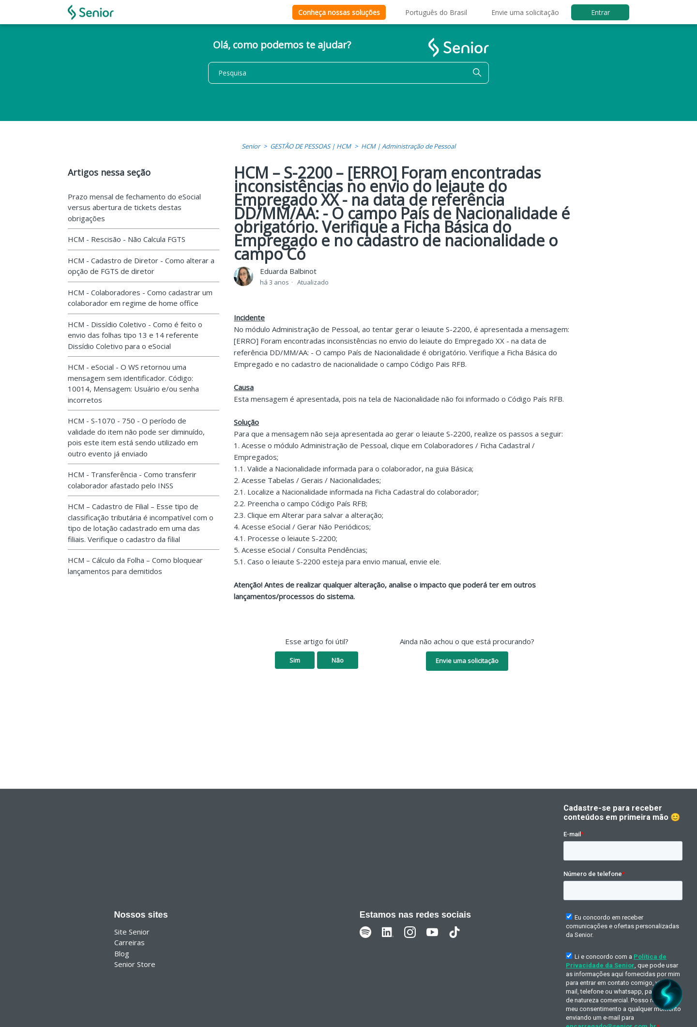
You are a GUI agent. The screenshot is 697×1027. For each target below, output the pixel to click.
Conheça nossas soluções (339, 12)
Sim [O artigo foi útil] (294, 660)
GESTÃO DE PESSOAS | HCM (310, 146)
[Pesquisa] (348, 73)
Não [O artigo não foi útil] (338, 660)
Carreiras (129, 942)
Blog (121, 953)
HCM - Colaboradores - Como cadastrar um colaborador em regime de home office (140, 297)
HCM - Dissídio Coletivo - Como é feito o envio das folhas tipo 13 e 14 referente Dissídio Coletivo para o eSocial (135, 335)
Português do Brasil (436, 12)
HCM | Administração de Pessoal (408, 146)
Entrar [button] (600, 12)
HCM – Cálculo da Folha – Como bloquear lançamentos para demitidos (135, 565)
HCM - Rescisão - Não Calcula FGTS (126, 239)
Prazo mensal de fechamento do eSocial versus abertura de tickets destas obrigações (134, 207)
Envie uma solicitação (525, 12)
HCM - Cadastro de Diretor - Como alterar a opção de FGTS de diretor (141, 266)
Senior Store (134, 964)
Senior (251, 146)
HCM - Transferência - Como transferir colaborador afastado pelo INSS (132, 479)
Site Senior (132, 931)
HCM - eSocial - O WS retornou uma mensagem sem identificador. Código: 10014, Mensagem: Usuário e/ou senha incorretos (133, 383)
